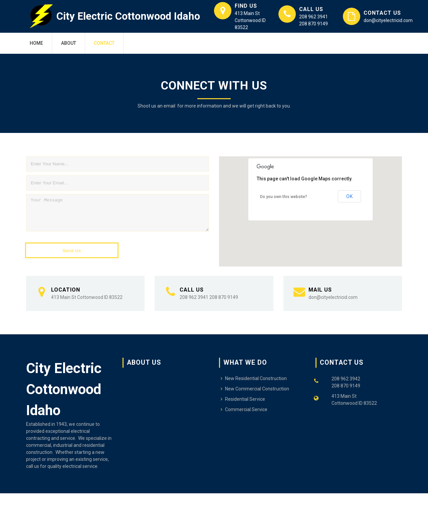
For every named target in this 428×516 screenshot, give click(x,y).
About (68, 43)
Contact (104, 43)
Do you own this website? (283, 196)
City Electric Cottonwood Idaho (128, 16)
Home (36, 43)
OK (349, 196)
